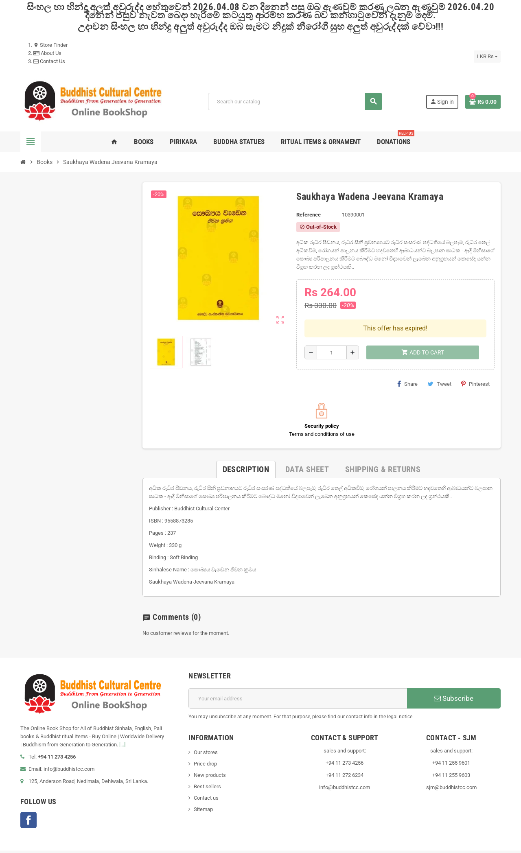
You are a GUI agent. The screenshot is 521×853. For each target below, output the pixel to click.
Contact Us (49, 61)
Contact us (206, 781)
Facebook (28, 803)
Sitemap (203, 793)
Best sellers (207, 770)
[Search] (295, 101)
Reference (308, 215)
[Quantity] (332, 335)
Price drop (205, 747)
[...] (122, 727)
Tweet (439, 367)
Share (407, 367)
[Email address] (297, 681)
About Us (47, 53)
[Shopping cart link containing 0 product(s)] (483, 102)
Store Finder (50, 45)
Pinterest (475, 367)
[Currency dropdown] (487, 56)
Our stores (206, 736)
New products (210, 758)
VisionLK (174, 847)
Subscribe (453, 682)
